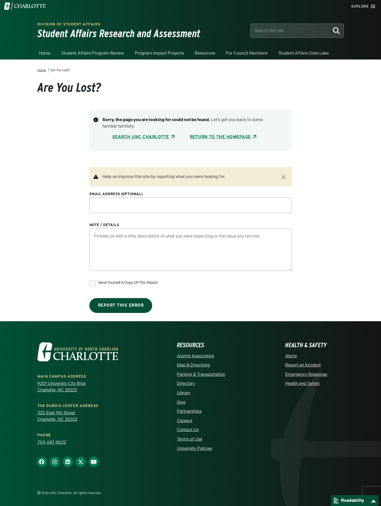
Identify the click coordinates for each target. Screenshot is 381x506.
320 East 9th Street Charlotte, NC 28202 (57, 416)
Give (181, 402)
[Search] (336, 30)
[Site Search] (291, 30)
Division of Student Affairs (69, 24)
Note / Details (104, 225)
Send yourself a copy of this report (128, 282)
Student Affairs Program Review (92, 53)
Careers (184, 420)
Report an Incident (303, 365)
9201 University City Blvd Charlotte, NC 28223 (61, 387)
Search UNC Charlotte (140, 136)
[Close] (283, 177)
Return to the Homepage (220, 136)
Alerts (291, 355)
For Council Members (247, 53)
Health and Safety (302, 383)
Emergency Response (306, 374)
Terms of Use (189, 439)
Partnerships (189, 411)
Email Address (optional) (116, 194)
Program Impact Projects (159, 53)
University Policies (194, 448)
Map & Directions (193, 365)
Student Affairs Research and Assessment (118, 33)
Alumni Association (195, 355)
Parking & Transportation (201, 374)
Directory (186, 383)
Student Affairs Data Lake (303, 53)
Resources (205, 53)
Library (183, 392)
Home (44, 53)
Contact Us (188, 429)
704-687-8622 (51, 442)
